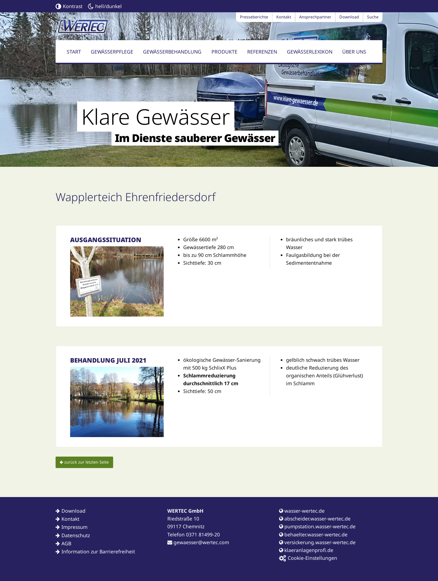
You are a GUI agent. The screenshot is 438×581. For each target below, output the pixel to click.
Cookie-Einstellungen (308, 558)
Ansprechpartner (315, 17)
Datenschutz (75, 535)
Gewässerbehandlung (172, 51)
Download (349, 17)
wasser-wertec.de (302, 510)
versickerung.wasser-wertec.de (317, 542)
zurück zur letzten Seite (84, 462)
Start (74, 51)
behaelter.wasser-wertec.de (313, 534)
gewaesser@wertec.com (198, 542)
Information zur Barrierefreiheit (98, 551)
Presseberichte (254, 17)
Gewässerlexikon (309, 51)
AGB (66, 543)
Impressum (74, 527)
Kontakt (283, 17)
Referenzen (262, 51)
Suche (373, 17)
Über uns (354, 51)
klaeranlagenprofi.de (306, 550)
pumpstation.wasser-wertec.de (317, 526)
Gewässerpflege (112, 51)
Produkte (224, 51)
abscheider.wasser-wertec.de (315, 518)
